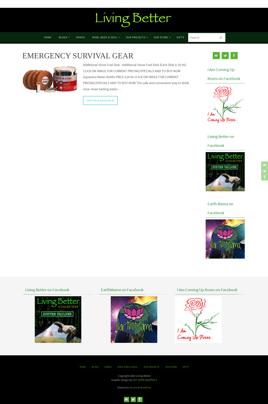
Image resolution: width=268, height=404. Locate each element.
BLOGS (95, 366)
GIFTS (186, 366)
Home (83, 366)
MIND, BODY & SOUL (128, 366)
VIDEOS (108, 366)
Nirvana (133, 387)
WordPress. (145, 387)
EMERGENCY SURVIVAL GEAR (77, 55)
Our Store (171, 366)
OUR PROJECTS (151, 366)
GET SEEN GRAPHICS (145, 380)
